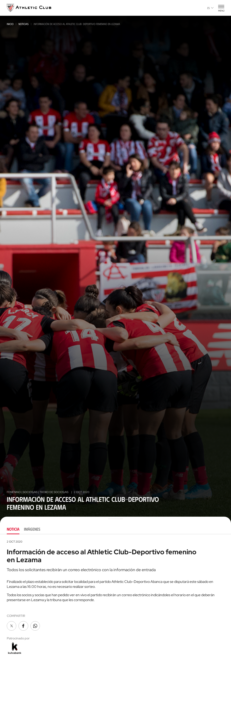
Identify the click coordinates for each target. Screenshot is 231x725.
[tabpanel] (115, 597)
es (210, 7)
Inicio (10, 23)
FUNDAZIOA (181, 720)
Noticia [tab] (13, 529)
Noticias (23, 23)
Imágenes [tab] (32, 529)
